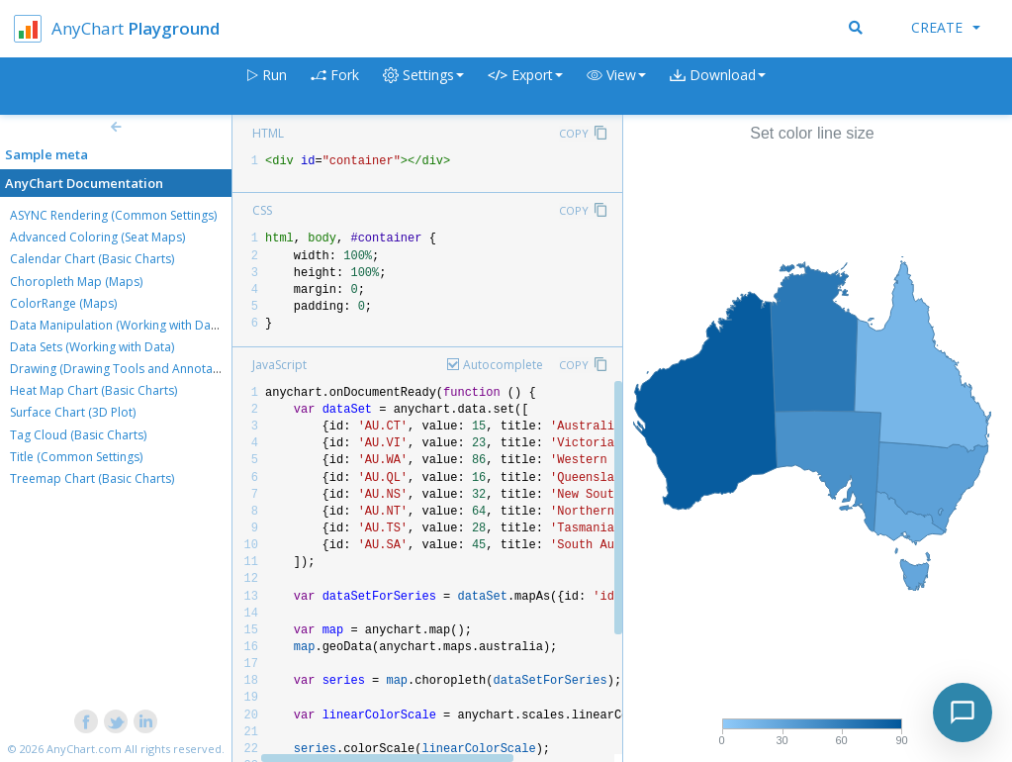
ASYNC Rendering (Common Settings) (113, 215)
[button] (616, 86)
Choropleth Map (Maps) (76, 281)
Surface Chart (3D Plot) (73, 412)
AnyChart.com (84, 748)
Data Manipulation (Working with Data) (117, 325)
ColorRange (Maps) (63, 303)
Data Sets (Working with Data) (92, 346)
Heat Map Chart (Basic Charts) (93, 390)
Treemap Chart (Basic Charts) (92, 478)
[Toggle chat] (962, 712)
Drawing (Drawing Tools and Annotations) (126, 368)
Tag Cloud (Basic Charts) (78, 435)
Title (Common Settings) (76, 456)
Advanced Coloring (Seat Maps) (97, 237)
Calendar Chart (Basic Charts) (92, 258)
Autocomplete (503, 364)
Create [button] (945, 27)
